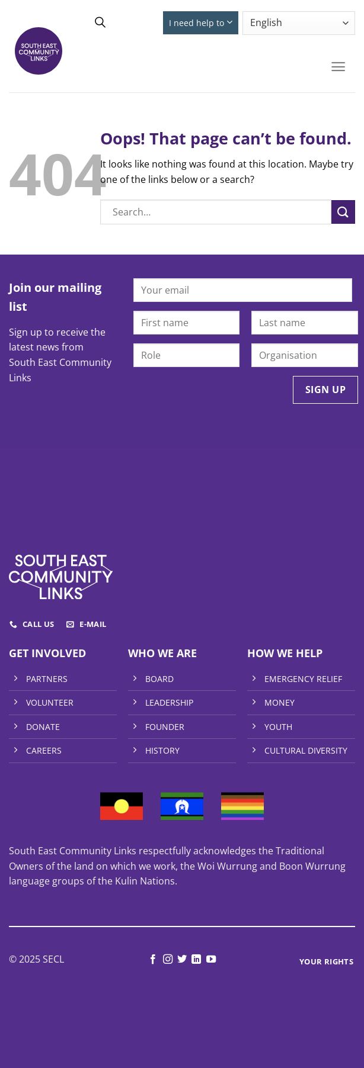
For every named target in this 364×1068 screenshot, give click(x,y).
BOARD (159, 678)
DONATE (43, 726)
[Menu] (338, 66)
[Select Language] (298, 23)
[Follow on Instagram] (167, 959)
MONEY (279, 702)
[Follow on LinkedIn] (196, 959)
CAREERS (44, 750)
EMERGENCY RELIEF (303, 678)
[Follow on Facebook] (153, 959)
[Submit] (343, 211)
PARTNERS (47, 678)
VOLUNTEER (50, 702)
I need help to (200, 22)
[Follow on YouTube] (211, 959)
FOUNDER (164, 726)
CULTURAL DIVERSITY (305, 750)
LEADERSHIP (169, 702)
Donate (137, 22)
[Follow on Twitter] (182, 959)
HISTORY (162, 750)
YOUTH (278, 726)
